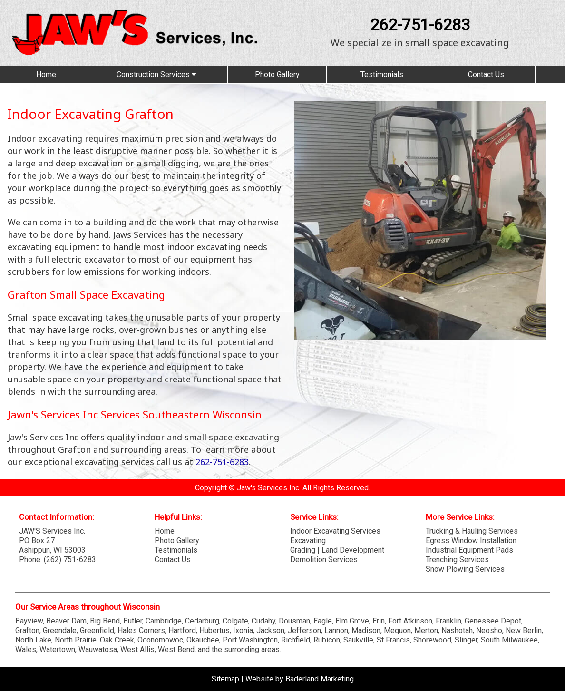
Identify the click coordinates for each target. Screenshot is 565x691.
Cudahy (263, 620)
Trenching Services (457, 559)
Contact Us (486, 74)
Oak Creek (117, 639)
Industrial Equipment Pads (469, 550)
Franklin (448, 620)
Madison (365, 630)
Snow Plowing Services (465, 569)
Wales (25, 649)
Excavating (308, 540)
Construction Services (156, 74)
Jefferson (304, 630)
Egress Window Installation (471, 540)
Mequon (397, 630)
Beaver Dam (66, 620)
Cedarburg (202, 620)
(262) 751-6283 (70, 559)
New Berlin (524, 630)
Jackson (270, 630)
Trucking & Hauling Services (472, 530)
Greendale (60, 630)
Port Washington (250, 639)
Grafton (27, 630)
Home (46, 74)
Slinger (466, 639)
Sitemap (225, 678)
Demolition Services (324, 559)
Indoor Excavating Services (335, 530)
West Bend (176, 649)
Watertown (57, 649)
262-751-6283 (420, 24)
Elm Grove (352, 620)
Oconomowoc (160, 639)
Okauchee (202, 639)
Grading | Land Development (337, 550)
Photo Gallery (277, 74)
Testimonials (381, 74)
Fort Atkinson (410, 620)
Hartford (182, 630)
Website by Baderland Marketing (299, 678)
